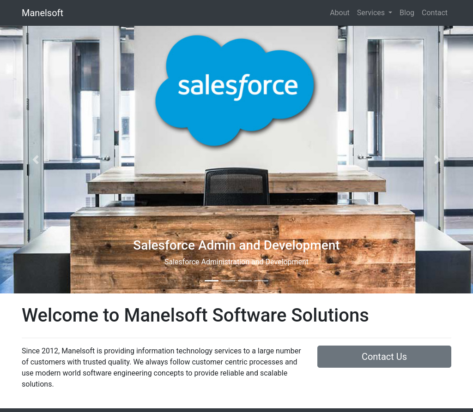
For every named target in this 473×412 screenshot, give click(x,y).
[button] (35, 159)
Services (372, 12)
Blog (407, 12)
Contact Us (384, 356)
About (340, 12)
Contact (435, 12)
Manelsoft (42, 12)
